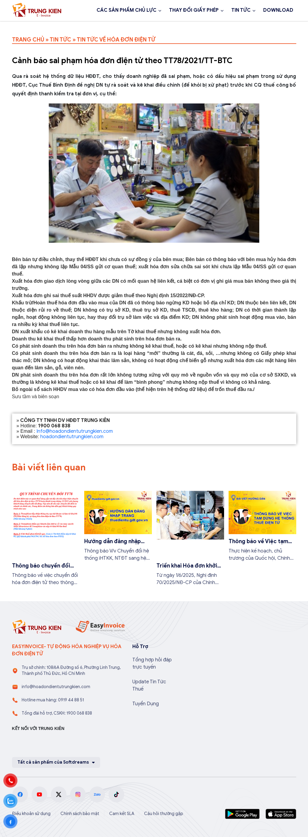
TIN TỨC (241, 10)
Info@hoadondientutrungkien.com (74, 431)
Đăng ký (78, 26)
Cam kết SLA (121, 813)
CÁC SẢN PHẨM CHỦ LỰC (126, 10)
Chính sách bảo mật (79, 813)
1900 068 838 (35, 26)
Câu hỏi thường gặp (163, 813)
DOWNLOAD (278, 10)
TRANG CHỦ (28, 39)
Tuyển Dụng (145, 704)
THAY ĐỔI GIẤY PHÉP (194, 10)
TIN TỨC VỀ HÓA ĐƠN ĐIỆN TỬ (116, 39)
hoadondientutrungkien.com (71, 437)
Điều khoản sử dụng (31, 813)
